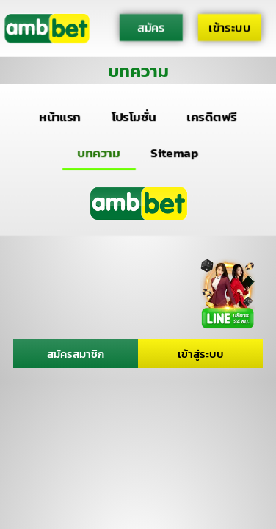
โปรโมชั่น (134, 117)
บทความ (99, 152)
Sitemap (174, 152)
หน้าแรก (60, 117)
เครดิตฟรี (212, 117)
